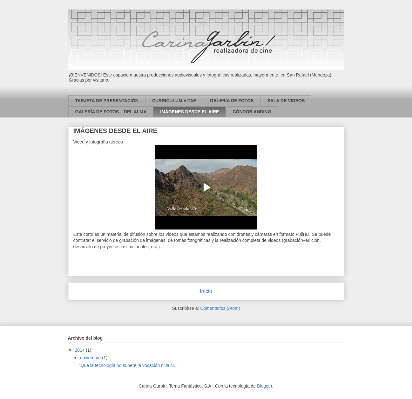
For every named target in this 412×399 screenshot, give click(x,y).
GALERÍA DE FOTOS (232, 100)
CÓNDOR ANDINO (252, 111)
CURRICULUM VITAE (174, 100)
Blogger (264, 386)
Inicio (206, 291)
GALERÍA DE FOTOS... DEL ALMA (111, 111)
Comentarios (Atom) (220, 308)
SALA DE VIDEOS (286, 100)
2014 (80, 350)
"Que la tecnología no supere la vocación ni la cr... (128, 365)
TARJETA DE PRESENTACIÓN (106, 100)
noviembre (91, 357)
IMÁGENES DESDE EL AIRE (189, 111)
